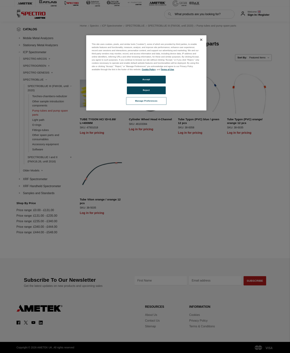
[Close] (201, 40)
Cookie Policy (149, 69)
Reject (146, 90)
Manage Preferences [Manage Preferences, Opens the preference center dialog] (146, 101)
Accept (146, 79)
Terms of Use (167, 69)
